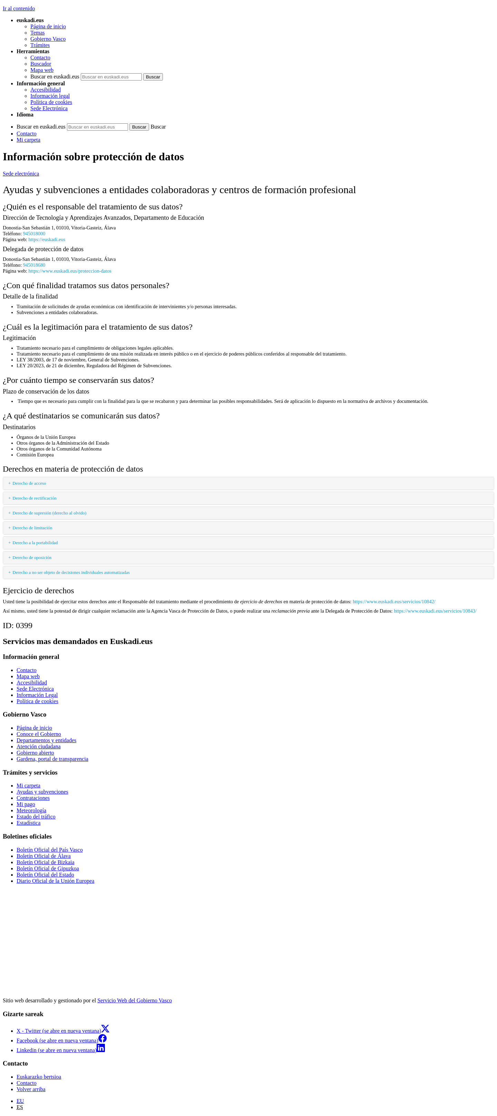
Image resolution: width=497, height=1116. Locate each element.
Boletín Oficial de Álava (44, 856)
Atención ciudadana (39, 746)
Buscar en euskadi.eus (54, 76)
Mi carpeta (28, 140)
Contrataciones (33, 798)
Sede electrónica (21, 174)
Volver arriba (31, 1089)
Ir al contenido (19, 8)
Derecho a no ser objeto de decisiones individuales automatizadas (71, 572)
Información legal (50, 96)
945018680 (34, 265)
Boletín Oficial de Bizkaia (46, 862)
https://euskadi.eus (46, 239)
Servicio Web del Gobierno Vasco (134, 1000)
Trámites (40, 45)
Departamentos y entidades (46, 740)
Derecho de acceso (29, 483)
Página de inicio (48, 26)
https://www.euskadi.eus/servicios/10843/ (435, 611)
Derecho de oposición (31, 557)
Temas (37, 33)
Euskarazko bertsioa (39, 1077)
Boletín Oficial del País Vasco (50, 850)
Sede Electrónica (49, 108)
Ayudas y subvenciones (42, 792)
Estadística (28, 823)
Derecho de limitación (32, 527)
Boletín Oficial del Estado (45, 875)
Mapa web (41, 70)
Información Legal (37, 695)
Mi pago (26, 804)
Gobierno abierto (35, 753)
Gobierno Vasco (48, 39)
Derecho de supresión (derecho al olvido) (49, 513)
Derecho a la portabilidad (35, 542)
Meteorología (31, 810)
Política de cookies (51, 102)
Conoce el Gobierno (39, 734)
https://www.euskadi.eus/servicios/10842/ (394, 601)
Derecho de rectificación (34, 498)
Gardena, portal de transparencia (52, 759)
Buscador (40, 64)
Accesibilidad (45, 90)
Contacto (40, 57)
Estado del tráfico (36, 817)
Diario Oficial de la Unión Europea (55, 881)
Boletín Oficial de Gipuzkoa (48, 868)
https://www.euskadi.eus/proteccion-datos (69, 271)
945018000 (34, 233)
